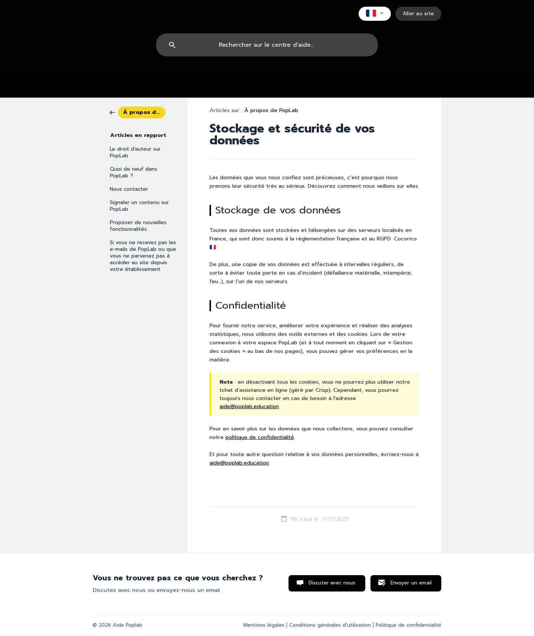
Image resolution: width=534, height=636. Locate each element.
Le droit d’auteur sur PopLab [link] (135, 152)
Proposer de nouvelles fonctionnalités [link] (138, 226)
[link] (137, 112)
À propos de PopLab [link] (271, 110)
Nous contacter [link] (129, 189)
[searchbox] (267, 44)
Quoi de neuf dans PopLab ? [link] (133, 172)
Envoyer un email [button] (411, 583)
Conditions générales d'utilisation (330, 625)
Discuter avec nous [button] (332, 583)
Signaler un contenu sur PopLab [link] (139, 206)
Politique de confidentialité (408, 625)
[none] (375, 14)
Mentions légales (263, 625)
